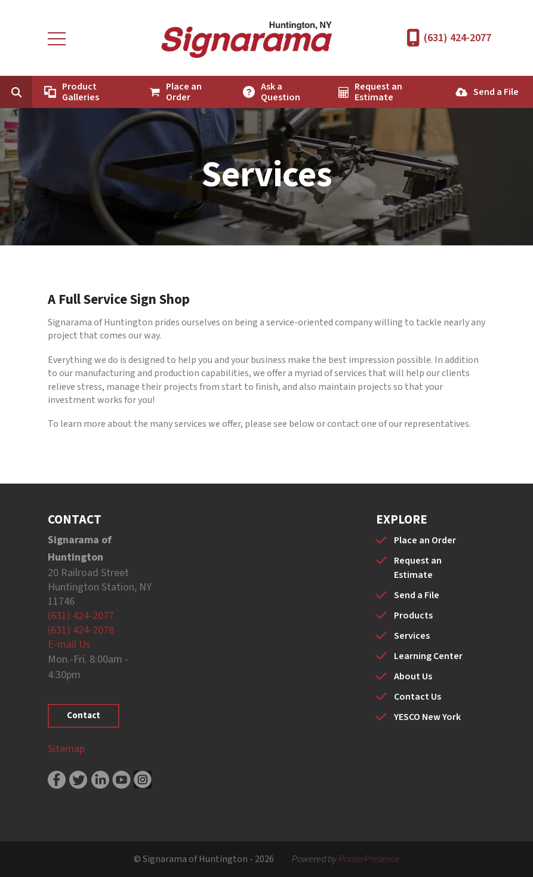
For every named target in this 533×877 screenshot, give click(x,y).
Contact (83, 715)
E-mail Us (69, 644)
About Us (413, 676)
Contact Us (417, 696)
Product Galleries (80, 92)
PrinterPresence (369, 859)
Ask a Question (280, 92)
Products (413, 615)
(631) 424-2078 (81, 630)
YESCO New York (427, 717)
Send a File (496, 92)
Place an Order (184, 92)
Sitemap (66, 748)
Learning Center (428, 656)
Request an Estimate (378, 92)
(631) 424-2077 (457, 37)
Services (412, 635)
